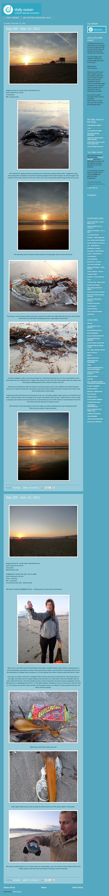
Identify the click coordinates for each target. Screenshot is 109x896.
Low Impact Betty (93, 235)
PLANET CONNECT (93, 386)
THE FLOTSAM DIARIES (95, 419)
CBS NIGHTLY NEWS (94, 125)
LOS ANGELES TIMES (94, 131)
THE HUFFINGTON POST (95, 146)
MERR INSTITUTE (93, 358)
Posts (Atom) (17, 892)
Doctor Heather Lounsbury (96, 243)
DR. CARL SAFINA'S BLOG (96, 350)
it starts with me (92, 188)
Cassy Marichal (92, 259)
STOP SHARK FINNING (94, 399)
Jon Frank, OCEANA (93, 264)
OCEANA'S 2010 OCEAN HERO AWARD (95, 138)
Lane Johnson (92, 306)
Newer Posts (9, 887)
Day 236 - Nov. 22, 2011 (23, 28)
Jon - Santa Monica (93, 245)
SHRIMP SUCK (92, 397)
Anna (89, 279)
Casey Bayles (91, 256)
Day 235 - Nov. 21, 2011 (23, 497)
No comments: (34, 488)
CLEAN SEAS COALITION (95, 343)
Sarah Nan (90, 314)
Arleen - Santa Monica (94, 253)
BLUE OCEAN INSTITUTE (95, 336)
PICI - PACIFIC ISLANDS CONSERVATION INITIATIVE (96, 382)
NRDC (89, 365)
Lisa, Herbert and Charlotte (96, 240)
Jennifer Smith (92, 274)
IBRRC (89, 355)
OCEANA (90, 379)
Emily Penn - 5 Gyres (94, 262)
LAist (89, 128)
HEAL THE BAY (92, 352)
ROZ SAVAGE (91, 394)
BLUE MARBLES (92, 333)
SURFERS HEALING (93, 402)
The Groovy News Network (96, 292)
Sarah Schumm (92, 309)
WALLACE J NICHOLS (94, 422)
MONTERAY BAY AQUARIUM (92, 361)
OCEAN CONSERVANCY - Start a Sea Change (95, 368)
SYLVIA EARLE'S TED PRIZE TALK (94, 410)
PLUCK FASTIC (92, 389)
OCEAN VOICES (92, 376)
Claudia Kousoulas (93, 303)
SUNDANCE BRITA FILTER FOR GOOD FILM (95, 143)
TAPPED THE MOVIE (94, 413)
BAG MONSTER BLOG (94, 330)
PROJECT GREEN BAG (94, 391)
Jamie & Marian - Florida (95, 271)
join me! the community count (37, 17)
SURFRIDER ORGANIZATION (92, 405)
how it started (12, 17)
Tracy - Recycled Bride (94, 311)
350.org (89, 323)
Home (43, 887)
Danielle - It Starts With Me (95, 237)
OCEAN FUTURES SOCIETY (93, 372)
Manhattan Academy (94, 248)
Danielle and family (93, 285)
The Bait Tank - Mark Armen (96, 282)
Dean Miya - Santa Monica (95, 251)
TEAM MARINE (92, 416)
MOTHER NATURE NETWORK (93, 134)
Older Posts (77, 887)
